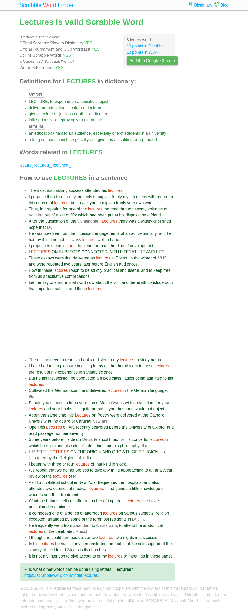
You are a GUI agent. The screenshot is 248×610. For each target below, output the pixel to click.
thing (115, 470)
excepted (37, 519)
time (53, 239)
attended (93, 190)
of (122, 133)
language (158, 390)
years (76, 264)
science (106, 372)
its (86, 550)
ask (85, 202)
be (87, 270)
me (38, 282)
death (76, 439)
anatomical (153, 525)
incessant (85, 233)
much (54, 366)
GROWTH (121, 451)
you (93, 202)
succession (149, 537)
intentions (138, 196)
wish (75, 270)
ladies (128, 378)
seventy (76, 433)
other (83, 114)
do (65, 470)
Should (35, 402)
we (59, 470)
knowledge (150, 488)
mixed (105, 378)
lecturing (62, 165)
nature (156, 359)
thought (38, 537)
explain (104, 196)
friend (156, 215)
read (114, 209)
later (86, 264)
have (35, 366)
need (54, 359)
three (56, 464)
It (30, 513)
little (135, 488)
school (67, 482)
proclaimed (39, 507)
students (132, 133)
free (55, 233)
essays (47, 258)
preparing (53, 209)
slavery (35, 550)
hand (114, 239)
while (50, 482)
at (116, 215)
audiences (128, 264)
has (64, 543)
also (155, 482)
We (32, 470)
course (42, 202)
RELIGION (148, 451)
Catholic (156, 415)
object (158, 409)
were (59, 258)
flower (154, 500)
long (36, 139)
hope (33, 227)
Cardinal (83, 421)
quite (86, 409)
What (33, 500)
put (110, 215)
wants (150, 202)
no (47, 359)
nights (128, 537)
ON (55, 251)
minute (64, 507)
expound (62, 101)
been (102, 215)
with (151, 196)
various (130, 513)
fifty (74, 215)
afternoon (93, 513)
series (73, 513)
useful (133, 270)
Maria (105, 402)
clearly (74, 543)
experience (68, 372)
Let (31, 282)
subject (101, 101)
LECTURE (38, 101)
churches (97, 550)
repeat (41, 470)
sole (141, 543)
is (41, 359)
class (68, 114)
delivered (81, 258)
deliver (35, 107)
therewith (138, 282)
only (88, 196)
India (86, 458)
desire (64, 421)
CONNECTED (94, 251)
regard (163, 196)
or (85, 107)
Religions (68, 458)
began (36, 464)
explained (54, 445)
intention (57, 556)
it (75, 409)
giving (86, 366)
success (76, 190)
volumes (155, 209)
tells (65, 500)
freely (117, 196)
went (58, 525)
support (153, 543)
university (157, 133)
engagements (107, 233)
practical (111, 270)
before (97, 264)
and (162, 233)
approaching (132, 470)
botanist (53, 500)
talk (32, 120)
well (101, 239)
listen (102, 359)
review (35, 476)
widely (146, 221)
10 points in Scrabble (146, 46)
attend (129, 525)
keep (158, 270)
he (107, 209)
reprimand (148, 139)
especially (102, 133)
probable (99, 409)
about (101, 282)
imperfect (116, 500)
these (56, 245)
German (62, 390)
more (62, 282)
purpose (38, 196)
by (144, 215)
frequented (107, 482)
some (76, 519)
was (132, 221)
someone (93, 120)
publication (55, 221)
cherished (162, 221)
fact (117, 543)
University (38, 421)
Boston (122, 258)
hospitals (133, 482)
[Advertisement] (102, 324)
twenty (140, 209)
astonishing (57, 190)
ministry (150, 233)
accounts (87, 556)
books (86, 359)
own (140, 202)
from (64, 233)
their (56, 494)
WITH (114, 251)
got (61, 239)
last (51, 378)
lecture (76, 107)
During (35, 378)
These (34, 258)
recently (83, 427)
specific (87, 101)
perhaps (69, 537)
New (82, 482)
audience (97, 114)
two (67, 264)
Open (34, 427)
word (81, 282)
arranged (56, 519)
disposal (133, 215)
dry (116, 359)
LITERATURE (132, 251)
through (127, 209)
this (32, 202)
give (32, 114)
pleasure (68, 366)
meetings (136, 556)
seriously (44, 120)
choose (56, 402)
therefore (55, 196)
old (106, 366)
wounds (36, 494)
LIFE (160, 251)
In (30, 543)
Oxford (158, 427)
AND (150, 251)
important (45, 288)
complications (77, 276)
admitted (154, 378)
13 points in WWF (143, 52)
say (45, 282)
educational (58, 107)
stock (121, 464)
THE (82, 451)
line (121, 245)
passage (46, 433)
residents (118, 519)
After (33, 221)
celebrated (65, 531)
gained (121, 488)
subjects (146, 513)
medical (80, 488)
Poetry (103, 415)
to (51, 101)
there (123, 221)
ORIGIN (94, 451)
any (106, 470)
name (93, 402)
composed (41, 513)
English (111, 264)
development (141, 245)
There (34, 359)
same (52, 415)
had (93, 215)
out (47, 215)
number (62, 433)
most (41, 190)
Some (34, 439)
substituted (108, 439)
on (73, 101)
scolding (125, 139)
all (40, 276)
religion (162, 513)
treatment (69, 494)
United (60, 550)
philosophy (129, 445)
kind (107, 464)
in (143, 133)
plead (87, 245)
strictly (97, 270)
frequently (44, 525)
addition (146, 402)
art (147, 445)
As (31, 482)
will (116, 282)
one (115, 133)
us (72, 500)
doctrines (96, 445)
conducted (85, 378)
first (68, 258)
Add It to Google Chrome (152, 60)
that (42, 227)
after (80, 500)
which (83, 215)
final (72, 282)
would (140, 409)
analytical (163, 470)
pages (167, 556)
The (32, 190)
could (56, 537)
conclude (155, 282)
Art (71, 427)
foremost (101, 519)
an (44, 107)
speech (62, 139)
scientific (78, 445)
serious (47, 139)
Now (33, 270)
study (145, 359)
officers (131, 366)
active (136, 233)
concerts (139, 439)
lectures (95, 107)
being (140, 378)
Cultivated (38, 390)
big (77, 359)
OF (134, 451)
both (169, 282)
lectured (43, 165)
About (34, 415)
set (62, 215)
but (73, 202)
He (31, 233)
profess (82, 470)
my (125, 196)
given (103, 139)
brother (117, 366)
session (63, 378)
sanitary (90, 372)
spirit (75, 390)
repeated (55, 264)
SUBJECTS (69, 251)
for (65, 209)
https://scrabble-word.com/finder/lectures (61, 575)
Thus (33, 209)
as (111, 139)
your (131, 202)
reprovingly (68, 120)
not (80, 196)
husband (126, 409)
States (73, 550)
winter (146, 258)
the (84, 209)
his (104, 190)
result (41, 372)
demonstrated (93, 543)
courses (60, 488)
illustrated (37, 458)
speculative (53, 276)
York (92, 482)
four (70, 464)
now (47, 233)
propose (38, 245)
